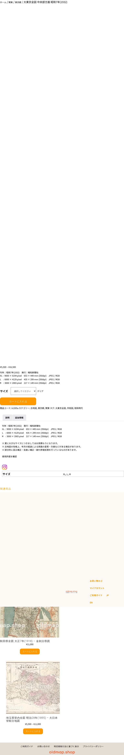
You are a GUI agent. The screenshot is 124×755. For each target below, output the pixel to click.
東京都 (18, 2)
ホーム (3, 2)
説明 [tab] (7, 416)
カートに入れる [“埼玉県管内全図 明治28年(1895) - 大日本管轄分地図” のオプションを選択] (33, 729)
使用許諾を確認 (9, 454)
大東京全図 (60, 407)
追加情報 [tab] (19, 416)
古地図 (34, 407)
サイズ (4, 390)
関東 (11, 2)
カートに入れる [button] (29, 649)
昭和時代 (78, 407)
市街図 (70, 407)
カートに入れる (18, 400)
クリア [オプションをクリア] (40, 390)
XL (64, 472)
